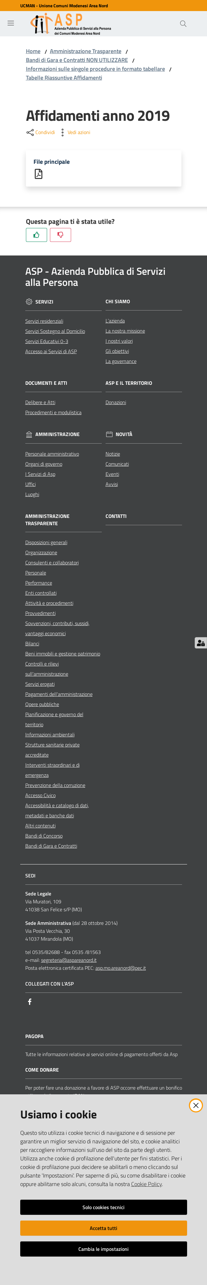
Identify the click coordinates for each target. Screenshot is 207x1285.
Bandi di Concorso (44, 836)
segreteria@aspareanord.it (69, 961)
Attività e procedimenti (49, 604)
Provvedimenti (40, 614)
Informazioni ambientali (50, 735)
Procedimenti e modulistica (53, 413)
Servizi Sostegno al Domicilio (55, 331)
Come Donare (42, 1070)
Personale (35, 573)
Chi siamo (118, 302)
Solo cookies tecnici (103, 1207)
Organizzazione (41, 553)
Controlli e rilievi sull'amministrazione (46, 670)
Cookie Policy (146, 1184)
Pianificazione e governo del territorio (54, 720)
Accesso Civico (40, 796)
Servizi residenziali (44, 321)
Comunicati (117, 464)
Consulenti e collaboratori (52, 563)
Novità (124, 435)
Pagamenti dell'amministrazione (59, 695)
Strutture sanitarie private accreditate (52, 750)
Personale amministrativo (52, 454)
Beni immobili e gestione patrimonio (62, 654)
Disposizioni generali (46, 543)
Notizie (113, 454)
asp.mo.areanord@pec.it (120, 969)
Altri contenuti (40, 826)
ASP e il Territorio (129, 383)
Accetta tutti (103, 1228)
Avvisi (112, 485)
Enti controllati (41, 594)
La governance (121, 362)
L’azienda (115, 321)
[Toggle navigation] (11, 23)
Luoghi (32, 495)
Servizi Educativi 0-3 (46, 342)
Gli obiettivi (117, 351)
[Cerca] (183, 24)
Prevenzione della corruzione (55, 786)
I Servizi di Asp (40, 474)
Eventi (112, 474)
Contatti (116, 516)
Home (33, 51)
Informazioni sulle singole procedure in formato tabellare (95, 69)
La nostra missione (125, 331)
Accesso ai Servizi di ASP (51, 352)
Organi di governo (43, 464)
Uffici (30, 485)
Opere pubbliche (42, 705)
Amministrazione (57, 435)
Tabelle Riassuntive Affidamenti (64, 77)
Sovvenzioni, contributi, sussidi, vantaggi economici (57, 629)
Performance (38, 583)
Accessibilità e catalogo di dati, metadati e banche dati (57, 811)
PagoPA (34, 1037)
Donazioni (116, 403)
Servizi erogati (40, 685)
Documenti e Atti (46, 383)
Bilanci (32, 644)
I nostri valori (119, 341)
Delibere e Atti (40, 403)
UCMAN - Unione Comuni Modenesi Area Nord (64, 5)
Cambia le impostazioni (103, 1249)
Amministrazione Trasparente (85, 51)
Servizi (44, 302)
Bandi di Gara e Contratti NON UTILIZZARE (77, 60)
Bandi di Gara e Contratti (51, 847)
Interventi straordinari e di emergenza (52, 771)
